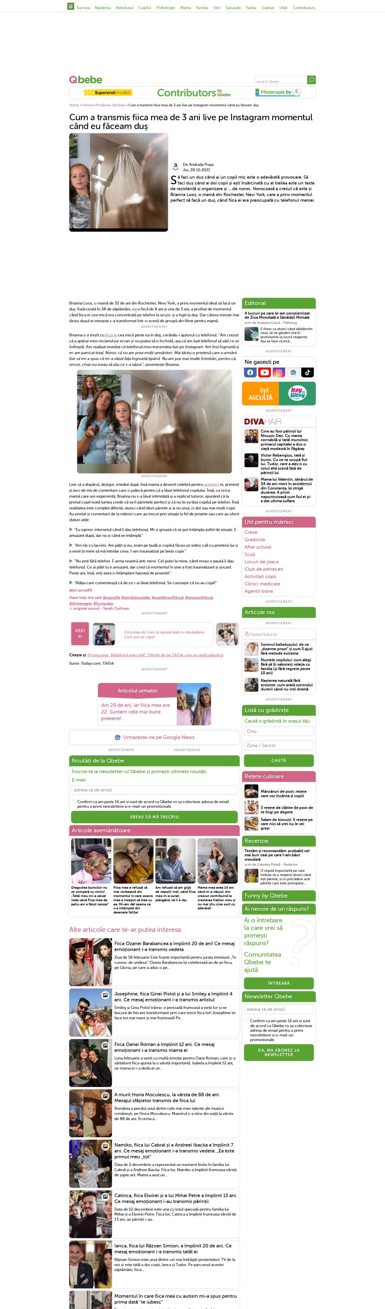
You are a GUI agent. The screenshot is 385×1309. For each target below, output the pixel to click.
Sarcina (83, 8)
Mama (185, 8)
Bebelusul (124, 8)
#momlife (111, 597)
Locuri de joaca (261, 561)
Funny (251, 8)
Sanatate (233, 8)
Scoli (250, 554)
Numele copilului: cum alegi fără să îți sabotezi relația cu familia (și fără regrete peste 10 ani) (286, 666)
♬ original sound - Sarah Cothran (99, 608)
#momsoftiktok (199, 597)
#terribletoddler (136, 597)
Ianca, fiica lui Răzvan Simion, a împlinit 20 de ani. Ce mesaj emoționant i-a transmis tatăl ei (173, 1246)
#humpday (103, 603)
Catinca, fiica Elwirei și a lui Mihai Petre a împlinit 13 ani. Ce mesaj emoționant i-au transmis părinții (175, 1196)
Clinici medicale (262, 583)
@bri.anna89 (80, 590)
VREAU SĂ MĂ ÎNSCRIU (154, 815)
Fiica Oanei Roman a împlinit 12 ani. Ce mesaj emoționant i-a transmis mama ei (164, 1045)
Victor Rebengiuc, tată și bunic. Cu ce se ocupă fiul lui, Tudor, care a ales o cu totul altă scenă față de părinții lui (284, 464)
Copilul (144, 8)
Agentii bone (259, 591)
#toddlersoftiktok (168, 597)
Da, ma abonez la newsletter (279, 1056)
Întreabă (279, 986)
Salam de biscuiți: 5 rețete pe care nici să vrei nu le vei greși (287, 826)
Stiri (217, 8)
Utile (283, 8)
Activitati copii (260, 576)
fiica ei (111, 335)
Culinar (268, 8)
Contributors (304, 8)
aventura (211, 484)
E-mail (79, 776)
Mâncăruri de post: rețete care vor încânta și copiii (284, 796)
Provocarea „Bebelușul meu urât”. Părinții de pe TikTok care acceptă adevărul (155, 651)
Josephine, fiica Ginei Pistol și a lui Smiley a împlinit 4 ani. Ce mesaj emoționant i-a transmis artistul (173, 995)
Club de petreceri (264, 569)
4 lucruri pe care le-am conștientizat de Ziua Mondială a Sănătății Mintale (277, 315)
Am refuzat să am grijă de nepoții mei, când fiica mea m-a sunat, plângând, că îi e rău (175, 892)
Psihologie (165, 8)
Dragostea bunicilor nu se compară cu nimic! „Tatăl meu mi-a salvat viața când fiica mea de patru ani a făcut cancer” (90, 894)
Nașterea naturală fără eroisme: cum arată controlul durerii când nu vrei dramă (287, 685)
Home (74, 105)
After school (258, 547)
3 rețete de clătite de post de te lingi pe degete (287, 812)
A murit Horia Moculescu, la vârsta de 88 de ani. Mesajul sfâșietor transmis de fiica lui (167, 1095)
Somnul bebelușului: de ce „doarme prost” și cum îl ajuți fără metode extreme (287, 649)
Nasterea (103, 8)
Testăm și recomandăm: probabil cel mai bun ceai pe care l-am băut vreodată (277, 857)
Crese (251, 532)
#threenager (80, 603)
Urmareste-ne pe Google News (154, 734)
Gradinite (255, 539)
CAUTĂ (279, 763)
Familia (202, 8)
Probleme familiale (110, 105)
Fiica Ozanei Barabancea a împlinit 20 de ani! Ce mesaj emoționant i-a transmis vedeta (174, 944)
